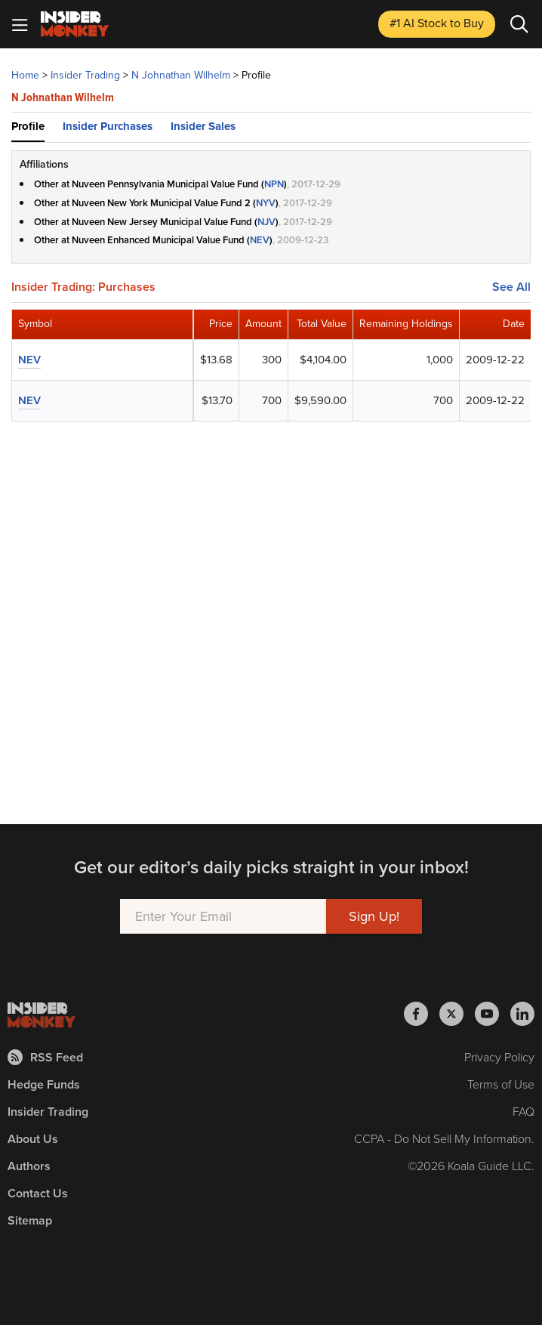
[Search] (519, 24)
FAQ (523, 1111)
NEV (259, 240)
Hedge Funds (44, 1084)
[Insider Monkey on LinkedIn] (522, 1014)
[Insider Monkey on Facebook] (421, 1014)
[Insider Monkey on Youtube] (492, 1014)
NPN (274, 184)
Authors (29, 1166)
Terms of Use (500, 1084)
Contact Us (38, 1193)
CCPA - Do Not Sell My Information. (444, 1138)
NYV (266, 203)
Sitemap (30, 1220)
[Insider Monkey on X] (457, 1014)
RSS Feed (45, 1057)
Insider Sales (203, 126)
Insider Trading (48, 1111)
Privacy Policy (499, 1057)
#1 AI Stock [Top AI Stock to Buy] (437, 23)
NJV (266, 222)
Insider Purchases (107, 126)
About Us (33, 1138)
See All (511, 287)
